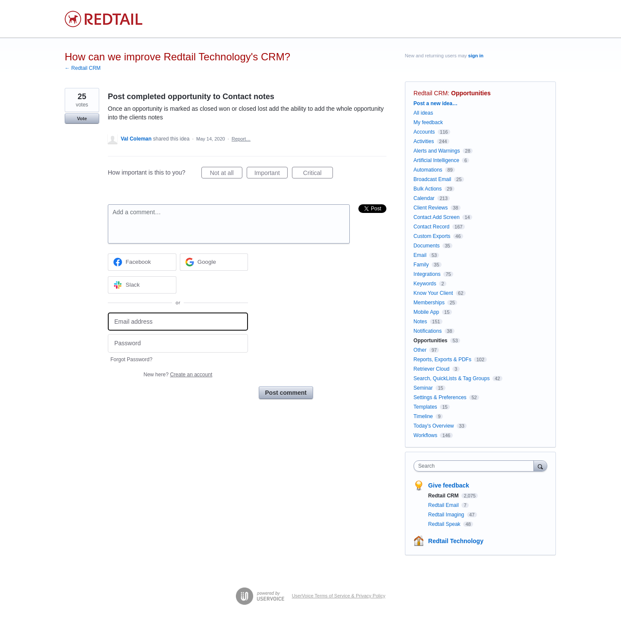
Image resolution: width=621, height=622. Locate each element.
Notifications (428, 331)
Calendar (424, 198)
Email (420, 255)
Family (421, 265)
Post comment (286, 392)
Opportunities (471, 93)
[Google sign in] (214, 262)
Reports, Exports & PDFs (442, 359)
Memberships (429, 303)
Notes (420, 322)
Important (271, 174)
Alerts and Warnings (437, 151)
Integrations (427, 274)
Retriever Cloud (431, 369)
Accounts (424, 132)
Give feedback (448, 485)
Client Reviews (431, 208)
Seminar (423, 388)
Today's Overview (434, 426)
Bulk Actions (428, 189)
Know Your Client (433, 293)
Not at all (226, 174)
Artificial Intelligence (436, 160)
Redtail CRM (431, 93)
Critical (318, 174)
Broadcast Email (432, 179)
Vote (82, 118)
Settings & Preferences (440, 397)
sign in (475, 55)
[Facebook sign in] (142, 262)
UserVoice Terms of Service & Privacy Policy (339, 595)
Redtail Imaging (447, 515)
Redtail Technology (455, 541)
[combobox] (476, 466)
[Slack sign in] (142, 285)
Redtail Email (444, 505)
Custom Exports (432, 236)
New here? (178, 375)
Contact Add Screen (437, 217)
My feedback (428, 122)
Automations (428, 170)
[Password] (178, 343)
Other (420, 350)
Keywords (425, 284)
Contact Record (431, 227)
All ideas (423, 113)
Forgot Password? (131, 359)
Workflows (425, 435)
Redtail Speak (445, 524)
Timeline (423, 416)
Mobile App (426, 312)
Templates (425, 407)
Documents (427, 246)
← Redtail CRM (82, 68)
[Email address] (178, 322)
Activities (424, 141)
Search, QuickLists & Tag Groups (452, 378)
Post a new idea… (436, 103)
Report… (241, 138)
